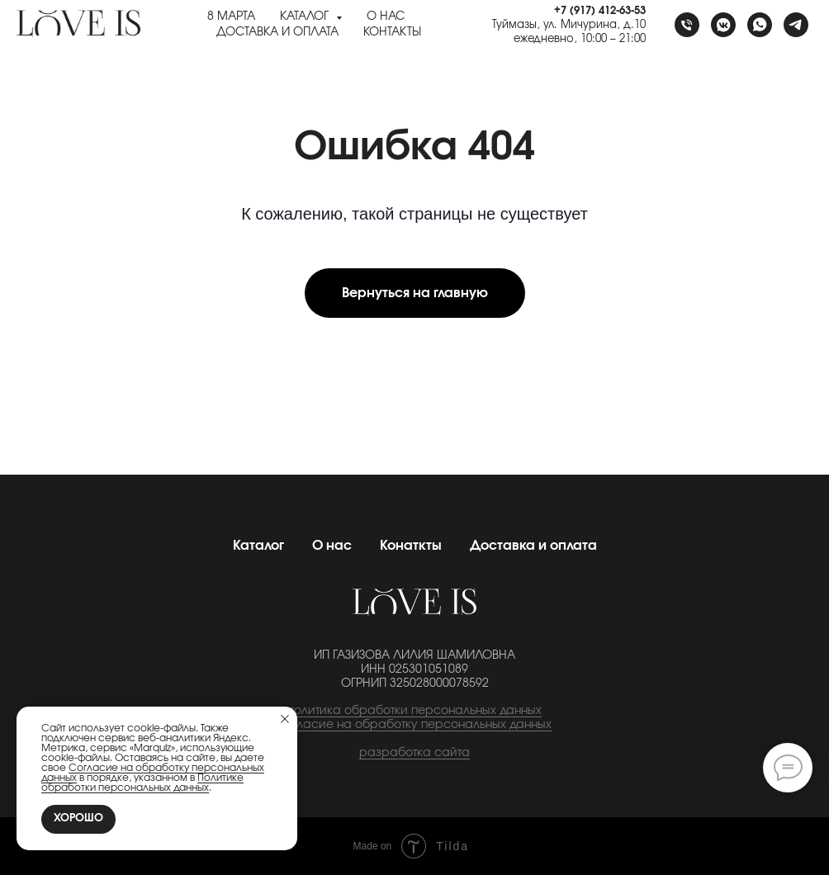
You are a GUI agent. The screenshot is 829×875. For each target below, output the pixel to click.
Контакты (392, 32)
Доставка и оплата (277, 32)
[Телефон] (687, 24)
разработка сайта (414, 753)
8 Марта (231, 16)
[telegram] (796, 24)
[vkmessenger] (723, 24)
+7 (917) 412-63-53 (600, 11)
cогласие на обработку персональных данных (414, 725)
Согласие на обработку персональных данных (152, 773)
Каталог (258, 545)
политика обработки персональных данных (414, 711)
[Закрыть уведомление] (285, 719)
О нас (386, 16)
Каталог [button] (306, 16)
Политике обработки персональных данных (142, 782)
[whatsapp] (759, 24)
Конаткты (411, 545)
